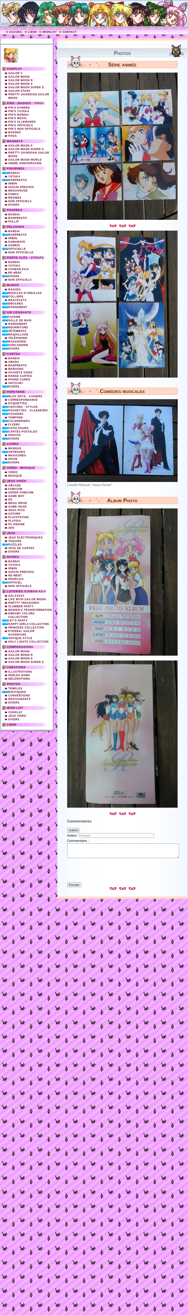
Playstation (18, 517)
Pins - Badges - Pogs (25, 103)
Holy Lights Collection (28, 641)
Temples (15, 688)
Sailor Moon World (25, 159)
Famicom (15, 489)
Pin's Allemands (22, 121)
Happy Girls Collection (28, 624)
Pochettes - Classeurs (28, 410)
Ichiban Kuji (18, 269)
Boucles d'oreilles (25, 293)
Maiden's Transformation (30, 609)
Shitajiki (15, 383)
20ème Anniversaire (25, 163)
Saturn (14, 513)
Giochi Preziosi (21, 187)
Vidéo (13, 472)
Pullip (13, 221)
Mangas (14, 448)
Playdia (14, 520)
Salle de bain (20, 320)
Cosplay (14, 68)
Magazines (17, 455)
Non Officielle (21, 252)
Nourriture (18, 327)
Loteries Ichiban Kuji (26, 591)
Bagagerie (17, 341)
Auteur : (73, 835)
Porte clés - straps (25, 257)
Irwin (12, 183)
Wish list (15, 707)
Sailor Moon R (20, 80)
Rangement (17, 307)
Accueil (16, 32)
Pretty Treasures (23, 602)
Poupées (15, 210)
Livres (13, 444)
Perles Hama (19, 675)
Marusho (16, 369)
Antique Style (20, 638)
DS (10, 499)
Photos (14, 435)
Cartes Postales (22, 431)
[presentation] (122, 868)
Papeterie (16, 391)
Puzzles (15, 544)
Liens (32, 32)
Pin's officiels (20, 125)
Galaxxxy (16, 595)
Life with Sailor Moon (27, 599)
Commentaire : (78, 841)
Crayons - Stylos (23, 406)
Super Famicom (21, 492)
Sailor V (15, 73)
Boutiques (17, 692)
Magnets (15, 141)
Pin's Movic (17, 118)
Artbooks (16, 451)
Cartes (13, 354)
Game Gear (17, 506)
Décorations (19, 678)
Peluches (16, 226)
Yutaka (14, 176)
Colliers (16, 296)
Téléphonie (18, 338)
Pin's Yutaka (18, 111)
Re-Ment (15, 272)
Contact (70, 32)
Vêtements (17, 331)
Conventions (19, 695)
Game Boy (16, 496)
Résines (15, 197)
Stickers (16, 414)
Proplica (16, 579)
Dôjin (13, 459)
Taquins (15, 541)
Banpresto (17, 180)
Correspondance (23, 399)
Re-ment (15, 575)
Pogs (12, 135)
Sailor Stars (19, 90)
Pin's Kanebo (19, 107)
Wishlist (49, 32)
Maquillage (18, 334)
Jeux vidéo (17, 481)
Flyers (14, 424)
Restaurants (19, 699)
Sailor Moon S (20, 83)
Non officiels (20, 201)
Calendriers (19, 421)
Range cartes (20, 376)
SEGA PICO (16, 510)
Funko (13, 194)
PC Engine (16, 524)
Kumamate (16, 241)
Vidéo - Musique (21, 467)
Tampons (15, 417)
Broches (15, 303)
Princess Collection (26, 627)
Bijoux (13, 285)
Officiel (15, 582)
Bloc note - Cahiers (25, 396)
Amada (13, 361)
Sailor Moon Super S (26, 87)
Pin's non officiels (24, 128)
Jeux (11, 533)
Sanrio (14, 245)
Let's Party (18, 620)
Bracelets (17, 300)
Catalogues (18, 428)
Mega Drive (17, 503)
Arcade (14, 485)
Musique (15, 475)
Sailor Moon (19, 76)
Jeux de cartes (21, 548)
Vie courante (19, 312)
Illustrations (20, 671)
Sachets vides (20, 372)
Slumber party (21, 606)
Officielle (17, 248)
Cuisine (14, 316)
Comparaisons (20, 647)
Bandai (14, 173)
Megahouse (18, 190)
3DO (11, 527)
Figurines (16, 168)
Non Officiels (20, 279)
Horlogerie (18, 345)
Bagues (14, 289)
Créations (16, 667)
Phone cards (19, 379)
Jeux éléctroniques (25, 537)
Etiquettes (17, 403)
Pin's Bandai (18, 114)
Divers (14, 204)
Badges (14, 132)
